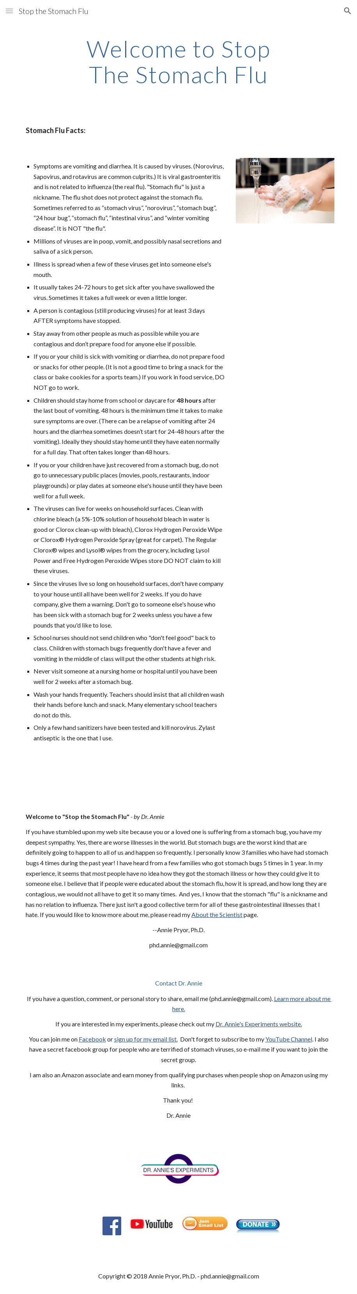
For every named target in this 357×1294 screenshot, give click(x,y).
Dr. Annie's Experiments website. (259, 1023)
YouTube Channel (288, 1039)
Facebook (92, 1039)
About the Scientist (216, 914)
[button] (9, 10)
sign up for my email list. (146, 1039)
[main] (178, 61)
